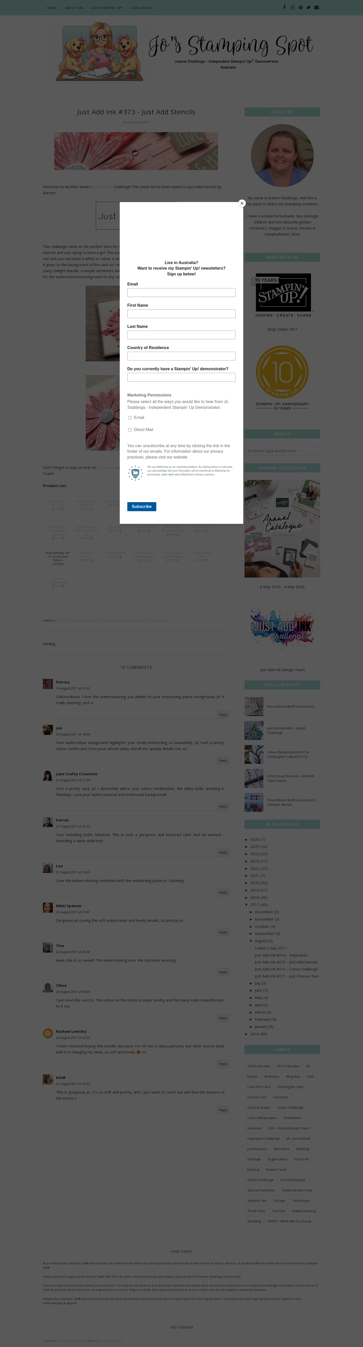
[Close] (242, 203)
